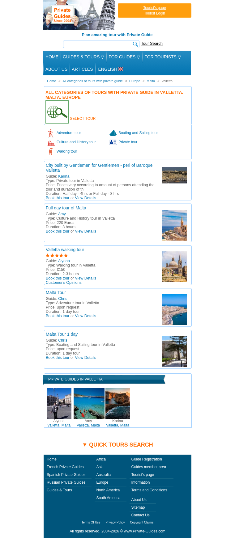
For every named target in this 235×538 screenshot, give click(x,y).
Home (51, 56)
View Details (85, 198)
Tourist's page (154, 8)
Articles (82, 69)
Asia (99, 467)
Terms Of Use (91, 522)
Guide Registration (146, 459)
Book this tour (57, 198)
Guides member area (148, 467)
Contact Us (140, 515)
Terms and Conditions (149, 490)
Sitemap (138, 507)
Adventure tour (69, 133)
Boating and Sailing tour (138, 133)
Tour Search (152, 43)
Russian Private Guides (66, 482)
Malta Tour (56, 292)
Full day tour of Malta (66, 207)
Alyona (64, 261)
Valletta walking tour (65, 249)
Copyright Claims (141, 522)
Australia (103, 475)
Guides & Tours (59, 490)
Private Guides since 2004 (80, 15)
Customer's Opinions (64, 282)
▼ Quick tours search (117, 445)
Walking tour (67, 151)
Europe (102, 482)
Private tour (127, 142)
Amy (62, 214)
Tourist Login (154, 13)
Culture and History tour (76, 142)
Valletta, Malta (58, 423)
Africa (101, 459)
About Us (56, 69)
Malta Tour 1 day (62, 334)
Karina (63, 176)
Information (140, 482)
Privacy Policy (115, 522)
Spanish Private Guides (66, 475)
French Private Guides (65, 467)
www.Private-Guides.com (144, 531)
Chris (62, 298)
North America (108, 490)
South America (108, 498)
